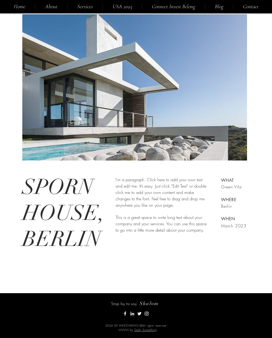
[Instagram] (146, 313)
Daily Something (145, 330)
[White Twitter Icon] (139, 313)
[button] (134, 87)
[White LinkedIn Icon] (132, 313)
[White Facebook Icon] (125, 313)
